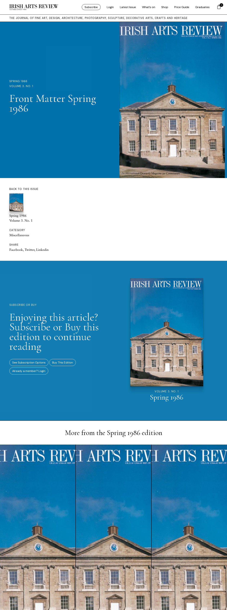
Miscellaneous (19, 235)
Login (110, 7)
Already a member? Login (28, 371)
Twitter (29, 250)
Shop (164, 7)
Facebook (16, 250)
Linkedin (42, 250)
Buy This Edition (62, 362)
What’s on (148, 7)
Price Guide (181, 7)
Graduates (202, 7)
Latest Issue (128, 7)
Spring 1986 (18, 81)
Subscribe (91, 7)
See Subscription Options (29, 362)
